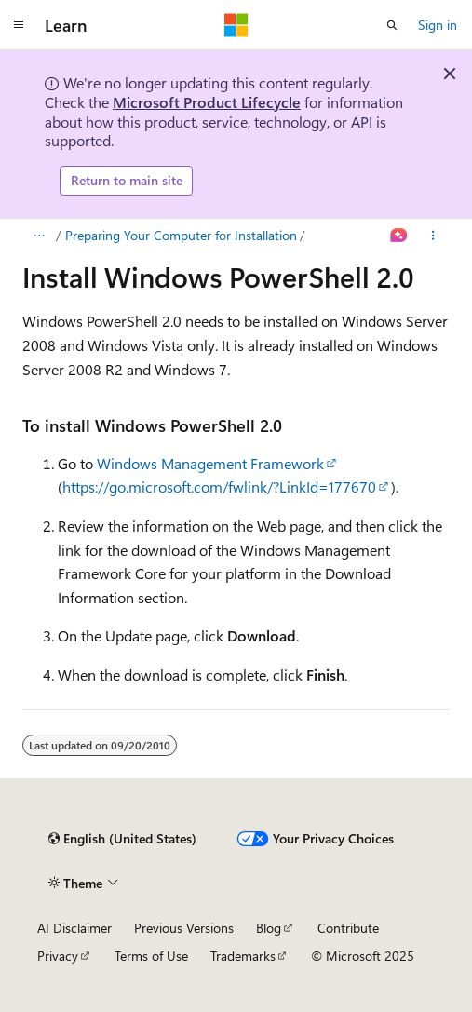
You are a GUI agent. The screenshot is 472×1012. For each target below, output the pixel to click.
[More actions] (433, 235)
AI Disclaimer (74, 928)
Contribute (348, 928)
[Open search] (392, 25)
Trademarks (243, 956)
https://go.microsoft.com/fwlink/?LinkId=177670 (219, 486)
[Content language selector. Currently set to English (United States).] (122, 839)
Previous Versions (184, 928)
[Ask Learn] (399, 235)
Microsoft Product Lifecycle (207, 102)
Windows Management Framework (210, 463)
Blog (268, 928)
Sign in (437, 25)
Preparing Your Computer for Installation (181, 235)
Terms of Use (151, 956)
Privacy (57, 956)
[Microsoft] (236, 25)
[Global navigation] (18, 25)
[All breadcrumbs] (38, 235)
